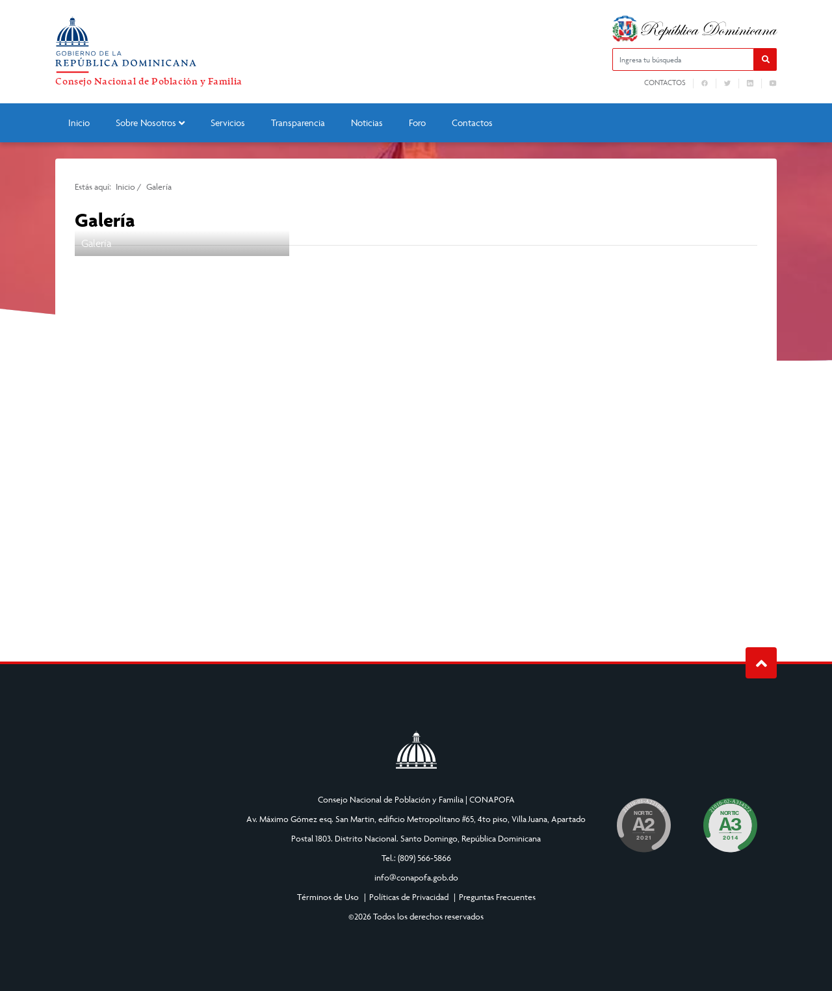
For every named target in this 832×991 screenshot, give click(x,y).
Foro (417, 122)
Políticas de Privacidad (408, 897)
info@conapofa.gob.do (416, 877)
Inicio (79, 122)
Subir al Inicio (761, 663)
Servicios (228, 122)
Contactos (665, 82)
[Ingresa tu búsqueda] (683, 59)
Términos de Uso (328, 897)
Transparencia (298, 122)
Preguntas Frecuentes (497, 897)
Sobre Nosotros (150, 122)
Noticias (367, 122)
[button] (765, 59)
